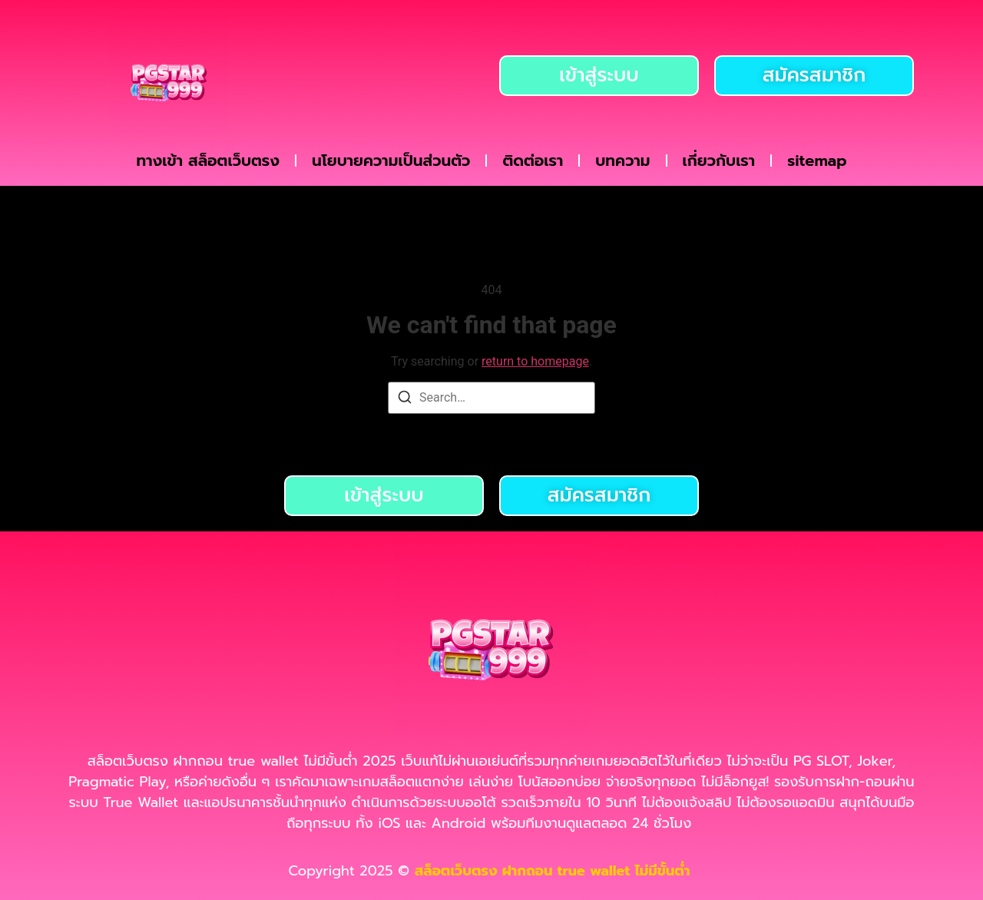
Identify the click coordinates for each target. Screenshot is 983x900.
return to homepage (535, 361)
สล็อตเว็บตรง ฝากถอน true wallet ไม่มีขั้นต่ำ (555, 871)
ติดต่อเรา (532, 160)
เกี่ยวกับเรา (719, 160)
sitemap (816, 160)
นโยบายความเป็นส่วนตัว (391, 160)
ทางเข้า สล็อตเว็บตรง (208, 160)
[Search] (405, 399)
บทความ (622, 160)
